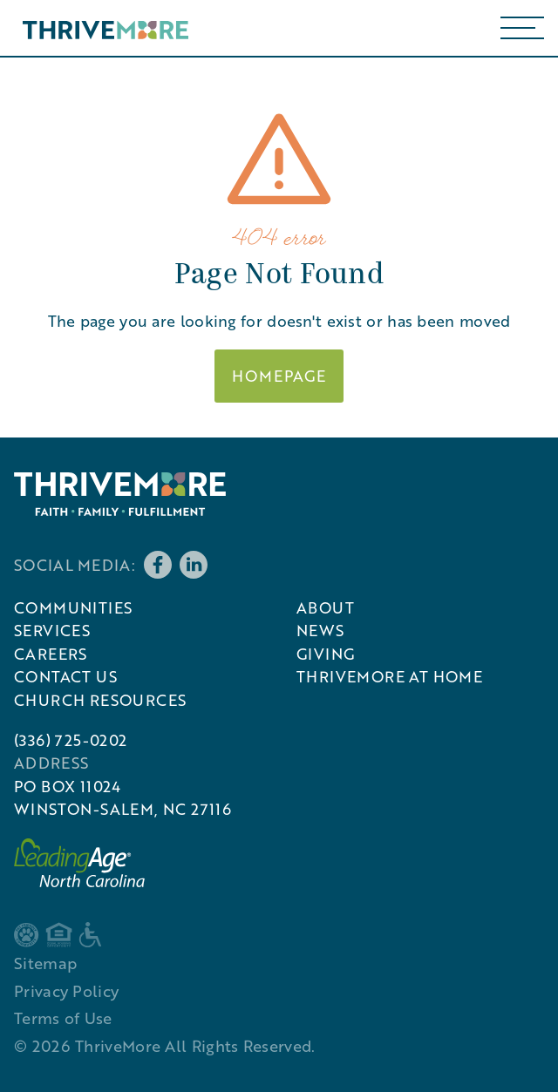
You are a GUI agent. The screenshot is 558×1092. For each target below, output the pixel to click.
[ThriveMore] (120, 494)
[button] (522, 28)
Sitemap (45, 963)
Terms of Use (63, 1018)
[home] (101, 28)
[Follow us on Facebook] (158, 565)
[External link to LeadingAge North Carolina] (79, 862)
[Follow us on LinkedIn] (194, 565)
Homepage (279, 375)
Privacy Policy (66, 991)
